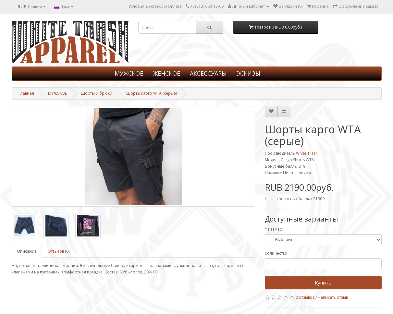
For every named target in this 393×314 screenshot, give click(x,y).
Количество (276, 253)
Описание (27, 251)
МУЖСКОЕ (129, 73)
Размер (275, 229)
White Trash (307, 153)
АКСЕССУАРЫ (208, 73)
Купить (323, 282)
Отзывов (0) (58, 251)
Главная (26, 93)
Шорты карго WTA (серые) (151, 93)
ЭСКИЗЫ (248, 73)
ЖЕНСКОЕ (166, 73)
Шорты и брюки (96, 93)
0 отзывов (305, 297)
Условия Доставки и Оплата (155, 6)
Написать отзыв (333, 297)
